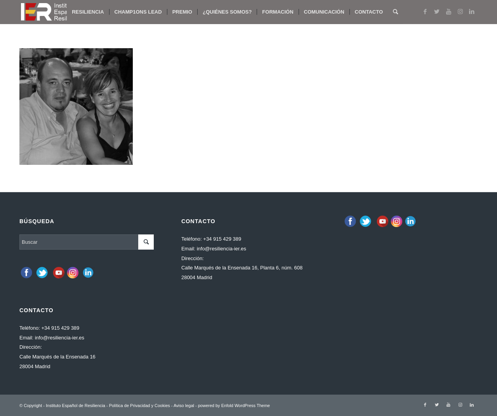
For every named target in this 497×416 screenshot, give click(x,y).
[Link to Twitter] (437, 11)
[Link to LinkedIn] (472, 11)
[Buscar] (395, 12)
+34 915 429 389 (60, 328)
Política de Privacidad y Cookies (139, 405)
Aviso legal (184, 405)
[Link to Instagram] (460, 11)
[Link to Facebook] (425, 11)
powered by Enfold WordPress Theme (234, 405)
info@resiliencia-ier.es (59, 338)
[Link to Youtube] (448, 11)
